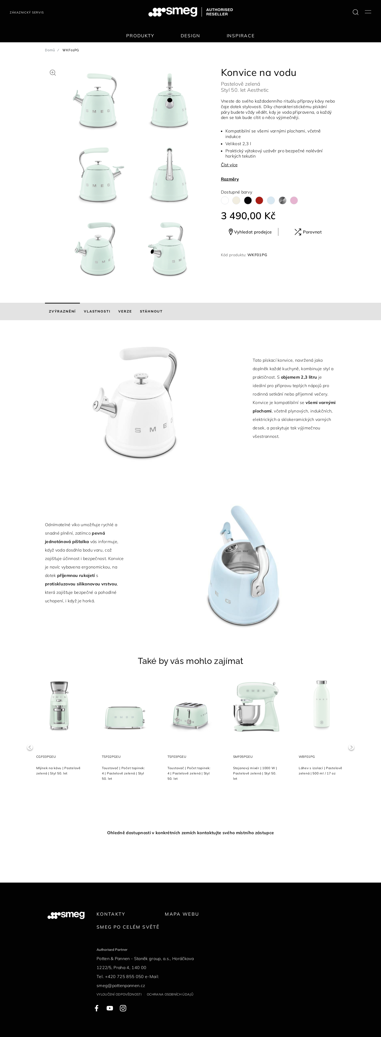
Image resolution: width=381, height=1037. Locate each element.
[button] (53, 71)
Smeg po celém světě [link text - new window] (128, 927)
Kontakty (111, 914)
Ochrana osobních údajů (170, 994)
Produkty (140, 35)
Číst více (229, 164)
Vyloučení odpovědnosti (119, 994)
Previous (29, 747)
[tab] (62, 311)
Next (351, 747)
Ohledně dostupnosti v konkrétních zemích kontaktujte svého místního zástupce (190, 832)
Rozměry (230, 179)
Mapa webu (182, 914)
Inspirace (241, 35)
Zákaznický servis (27, 12)
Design (190, 35)
